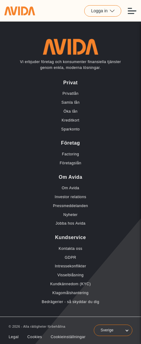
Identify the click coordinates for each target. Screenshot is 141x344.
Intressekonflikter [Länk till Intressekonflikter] (70, 266)
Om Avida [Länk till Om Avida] (70, 188)
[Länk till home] (19, 10)
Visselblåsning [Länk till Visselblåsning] (70, 275)
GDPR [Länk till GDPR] (70, 257)
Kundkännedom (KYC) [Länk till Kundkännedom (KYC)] (70, 284)
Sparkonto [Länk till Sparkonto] (70, 129)
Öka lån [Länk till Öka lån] (71, 111)
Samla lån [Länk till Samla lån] (70, 102)
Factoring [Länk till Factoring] (70, 154)
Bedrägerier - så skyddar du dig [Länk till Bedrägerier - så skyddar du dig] (70, 302)
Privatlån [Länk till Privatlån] (70, 93)
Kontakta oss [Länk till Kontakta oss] (70, 248)
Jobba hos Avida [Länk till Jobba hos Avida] (70, 223)
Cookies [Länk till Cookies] (34, 337)
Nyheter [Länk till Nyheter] (70, 215)
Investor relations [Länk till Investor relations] (70, 197)
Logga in (102, 10)
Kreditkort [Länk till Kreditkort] (70, 120)
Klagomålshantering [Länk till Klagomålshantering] (70, 293)
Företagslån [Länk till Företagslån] (70, 163)
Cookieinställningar (68, 337)
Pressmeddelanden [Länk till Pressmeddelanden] (70, 206)
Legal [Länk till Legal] (14, 337)
